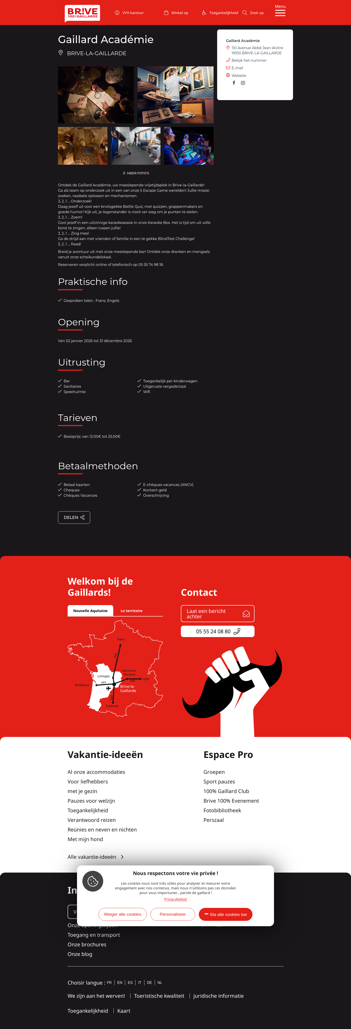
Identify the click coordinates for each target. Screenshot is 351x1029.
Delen (74, 518)
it (139, 983)
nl (160, 983)
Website (239, 76)
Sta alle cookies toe (228, 914)
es (130, 983)
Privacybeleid (175, 899)
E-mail (237, 68)
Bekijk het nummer (249, 60)
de (149, 983)
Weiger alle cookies (122, 914)
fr (109, 983)
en (119, 983)
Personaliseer (173, 914)
